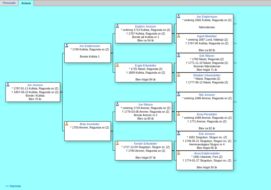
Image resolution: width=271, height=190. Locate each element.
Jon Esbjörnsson (89, 46)
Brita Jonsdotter (90, 124)
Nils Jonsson (207, 94)
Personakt (9, 3)
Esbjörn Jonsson (145, 26)
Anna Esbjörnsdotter (207, 153)
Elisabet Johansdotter (206, 75)
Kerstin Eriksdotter (145, 143)
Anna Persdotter (207, 114)
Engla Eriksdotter (145, 65)
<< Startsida (13, 186)
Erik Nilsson (206, 55)
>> (234, 23)
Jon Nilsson (145, 104)
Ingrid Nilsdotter (207, 36)
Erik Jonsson (207, 133)
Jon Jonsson (35, 85)
